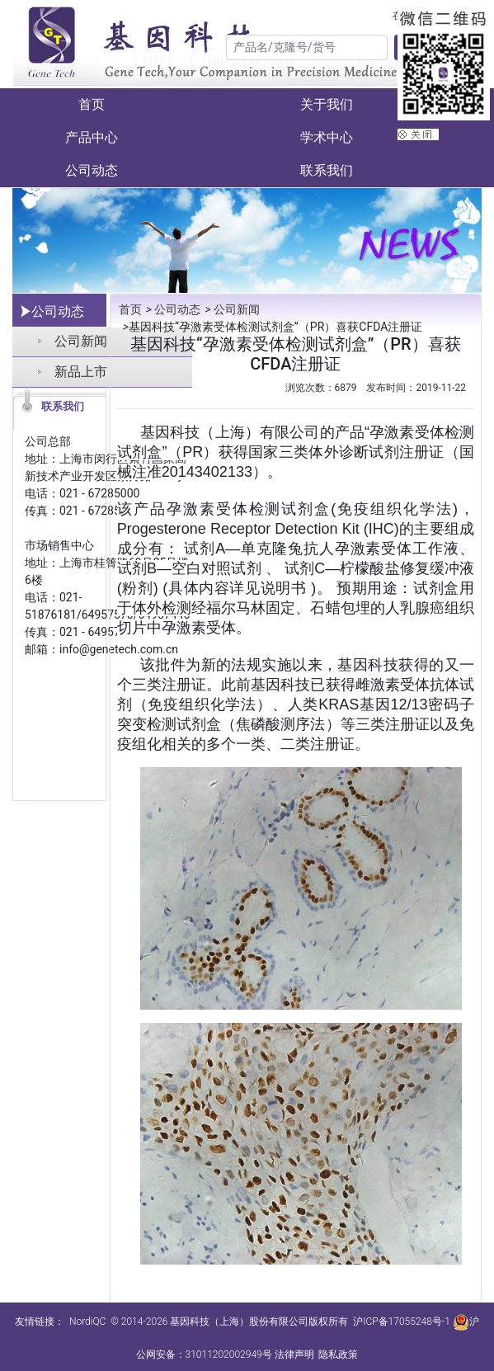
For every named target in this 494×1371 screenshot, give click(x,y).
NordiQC (87, 1321)
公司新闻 (230, 309)
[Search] (307, 47)
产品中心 (91, 137)
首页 (91, 104)
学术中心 (326, 137)
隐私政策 (338, 1354)
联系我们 (326, 170)
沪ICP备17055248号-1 (401, 1321)
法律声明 (294, 1354)
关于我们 (326, 104)
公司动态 (91, 170)
